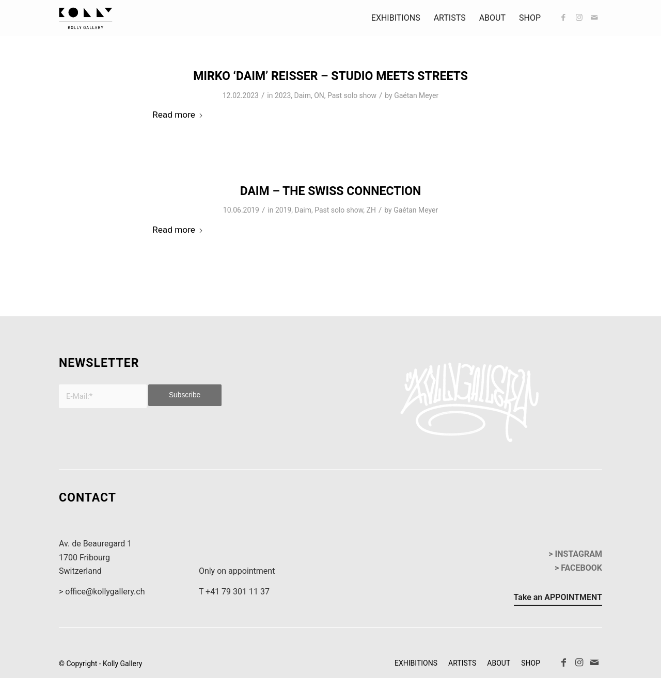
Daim (302, 95)
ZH (371, 210)
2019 (283, 210)
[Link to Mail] (594, 17)
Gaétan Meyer (416, 95)
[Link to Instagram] (579, 17)
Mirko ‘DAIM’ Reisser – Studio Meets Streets (330, 76)
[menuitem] (396, 18)
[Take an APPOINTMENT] (558, 599)
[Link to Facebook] (563, 17)
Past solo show (351, 95)
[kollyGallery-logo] (86, 18)
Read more (177, 114)
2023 (283, 95)
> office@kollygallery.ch (102, 591)
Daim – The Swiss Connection (330, 191)
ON (319, 95)
